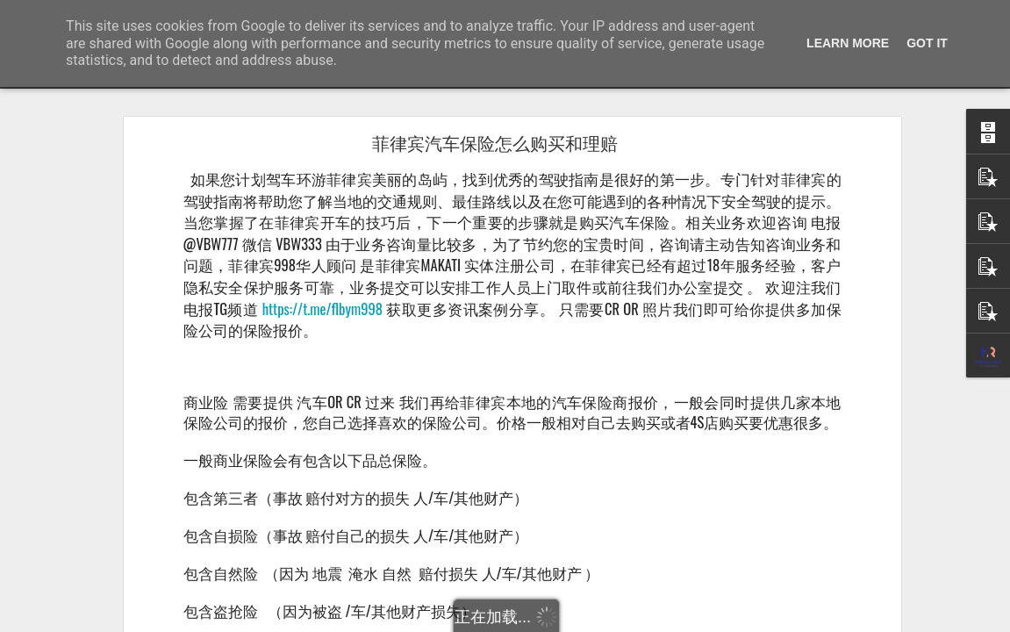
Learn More (847, 43)
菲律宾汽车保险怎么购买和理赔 (495, 144)
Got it (927, 43)
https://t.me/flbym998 (322, 309)
